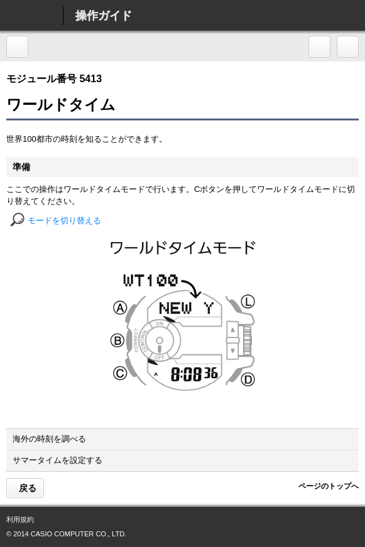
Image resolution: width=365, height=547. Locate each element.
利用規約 (20, 519)
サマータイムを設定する (183, 460)
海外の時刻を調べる (183, 438)
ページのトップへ (328, 486)
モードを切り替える (64, 220)
